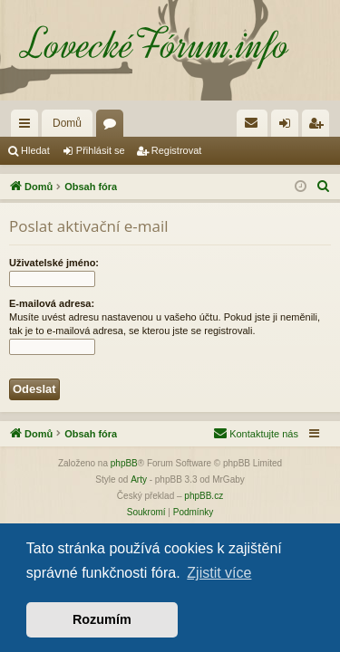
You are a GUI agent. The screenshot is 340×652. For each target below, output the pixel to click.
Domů (67, 123)
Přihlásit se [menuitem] (288, 127)
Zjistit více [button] (219, 572)
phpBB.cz (203, 496)
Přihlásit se (100, 150)
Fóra (113, 127)
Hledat (35, 150)
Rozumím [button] (102, 619)
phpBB (124, 463)
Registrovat (176, 150)
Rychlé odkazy (28, 127)
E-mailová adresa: (51, 303)
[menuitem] (252, 123)
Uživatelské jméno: (54, 262)
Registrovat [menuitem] (319, 127)
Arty (139, 479)
